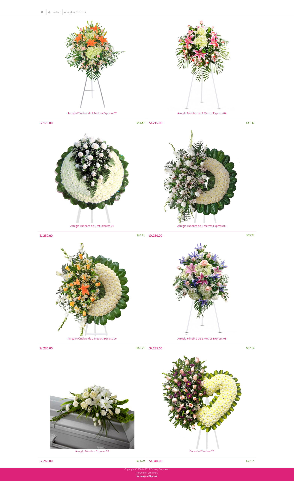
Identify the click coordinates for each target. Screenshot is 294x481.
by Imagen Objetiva (147, 476)
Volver (54, 12)
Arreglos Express (75, 12)
